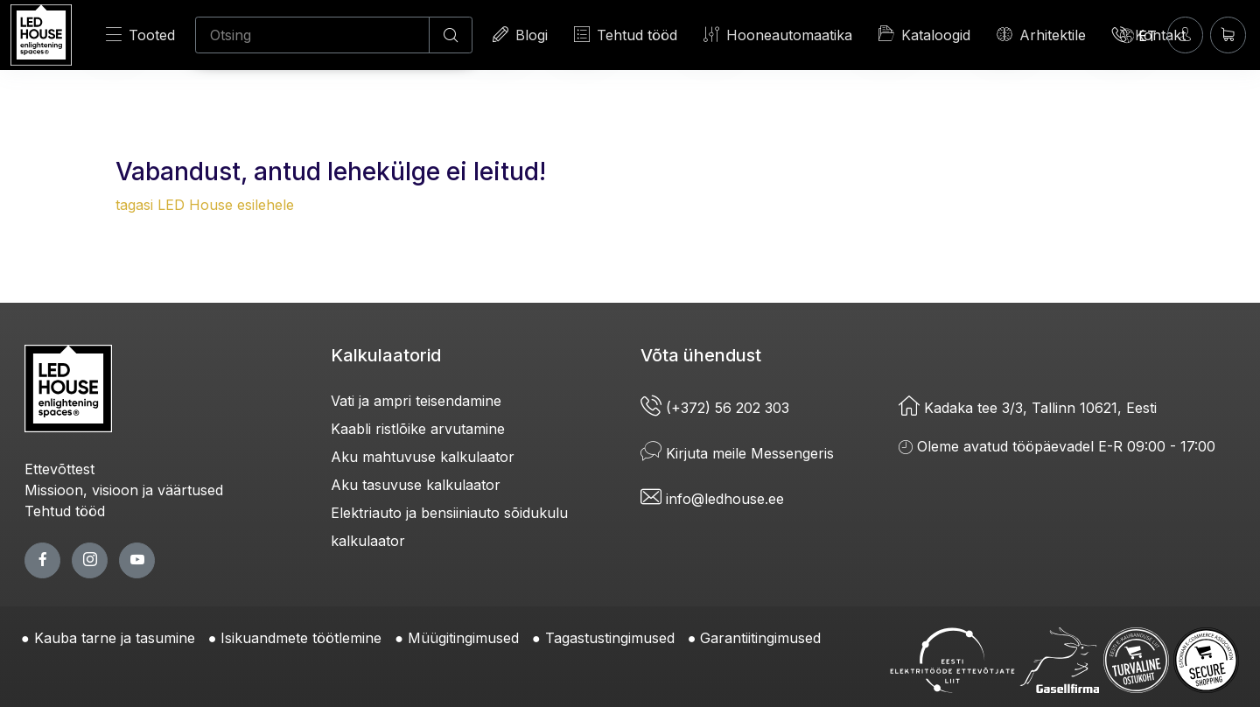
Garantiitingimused (760, 638)
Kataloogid (924, 34)
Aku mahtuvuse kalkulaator (422, 457)
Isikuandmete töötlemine (301, 638)
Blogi (520, 34)
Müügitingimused (463, 638)
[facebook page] (42, 560)
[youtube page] (137, 560)
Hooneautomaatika (778, 34)
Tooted (140, 34)
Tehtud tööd (625, 34)
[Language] (1138, 35)
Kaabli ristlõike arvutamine (418, 429)
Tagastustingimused (610, 638)
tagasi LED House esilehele (205, 205)
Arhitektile (1041, 34)
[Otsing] (312, 35)
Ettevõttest (59, 469)
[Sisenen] (1185, 34)
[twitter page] (90, 560)
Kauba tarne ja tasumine (114, 638)
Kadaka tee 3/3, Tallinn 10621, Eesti (1028, 407)
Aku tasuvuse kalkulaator (415, 485)
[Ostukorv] (1228, 34)
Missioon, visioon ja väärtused (123, 490)
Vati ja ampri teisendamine (416, 401)
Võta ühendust (700, 355)
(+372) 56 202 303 (714, 407)
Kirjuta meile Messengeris (737, 453)
